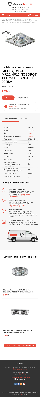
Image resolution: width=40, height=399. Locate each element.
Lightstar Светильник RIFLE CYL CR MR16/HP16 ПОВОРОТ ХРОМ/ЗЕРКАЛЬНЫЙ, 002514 (19, 292)
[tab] (10, 119)
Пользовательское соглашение (20, 377)
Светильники (27, 19)
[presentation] (10, 118)
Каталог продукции (15, 19)
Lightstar (31, 130)
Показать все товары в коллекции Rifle (20, 345)
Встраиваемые (6, 21)
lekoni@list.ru (22, 374)
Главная (4, 19)
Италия (30, 136)
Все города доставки (20, 369)
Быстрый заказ (22, 98)
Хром (30, 133)
